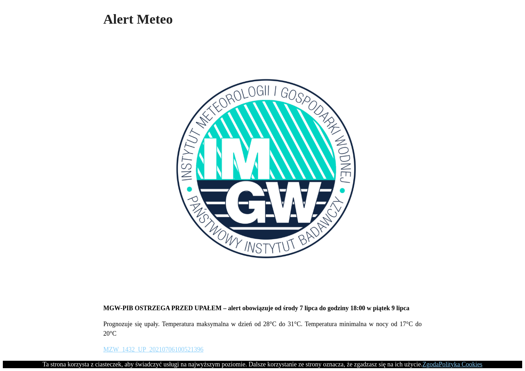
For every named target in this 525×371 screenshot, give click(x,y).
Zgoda (430, 364)
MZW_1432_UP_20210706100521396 (153, 349)
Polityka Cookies (461, 364)
